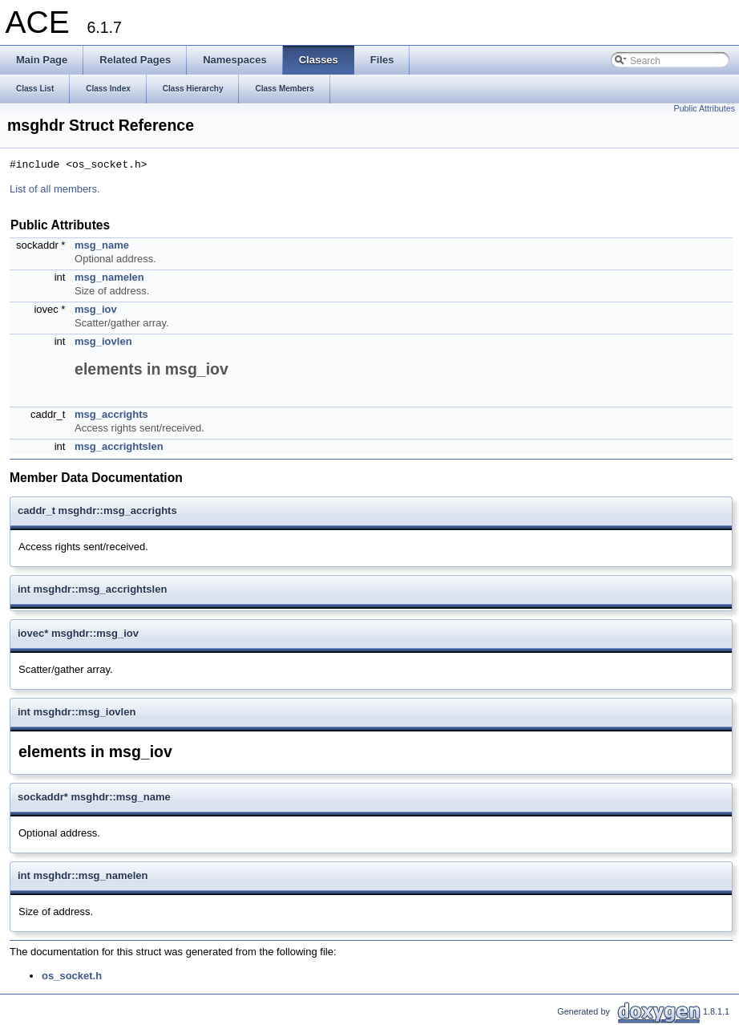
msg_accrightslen (119, 446)
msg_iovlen (103, 341)
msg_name (102, 245)
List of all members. (55, 189)
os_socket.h (72, 976)
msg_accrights (111, 414)
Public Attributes (704, 108)
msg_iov (96, 309)
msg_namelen (109, 277)
